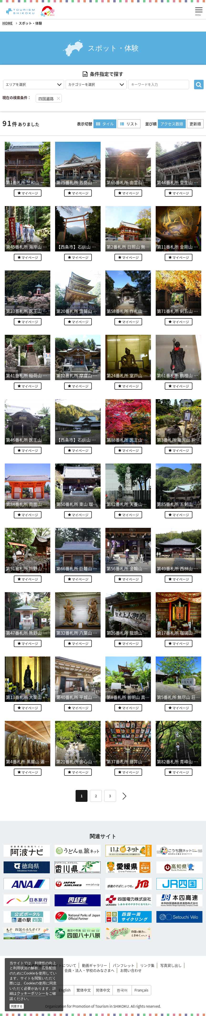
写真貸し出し (171, 965)
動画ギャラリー (94, 965)
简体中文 (103, 990)
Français (141, 990)
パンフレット (123, 965)
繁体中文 (84, 990)
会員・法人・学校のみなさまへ (89, 970)
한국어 (122, 990)
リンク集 (147, 965)
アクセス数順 (171, 124)
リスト (129, 124)
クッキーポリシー (31, 993)
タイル (105, 124)
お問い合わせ (131, 970)
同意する (16, 1006)
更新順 (195, 124)
